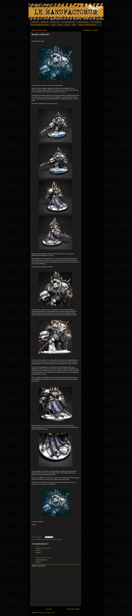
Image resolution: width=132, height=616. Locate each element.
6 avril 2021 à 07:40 (46, 548)
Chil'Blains (39, 539)
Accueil (49, 609)
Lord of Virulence (53, 539)
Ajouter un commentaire (38, 565)
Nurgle (60, 539)
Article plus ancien (73, 609)
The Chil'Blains (95, 22)
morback (38, 548)
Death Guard (45, 539)
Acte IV (67, 25)
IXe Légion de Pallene (69, 22)
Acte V (74, 25)
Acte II (53, 25)
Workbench (35, 22)
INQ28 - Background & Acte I (40, 25)
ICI (46, 263)
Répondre (38, 552)
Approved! (44, 22)
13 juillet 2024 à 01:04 (45, 557)
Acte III (60, 25)
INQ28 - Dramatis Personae (87, 25)
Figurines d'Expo (83, 22)
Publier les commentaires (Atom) (47, 612)
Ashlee (37, 557)
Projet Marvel (55, 22)
